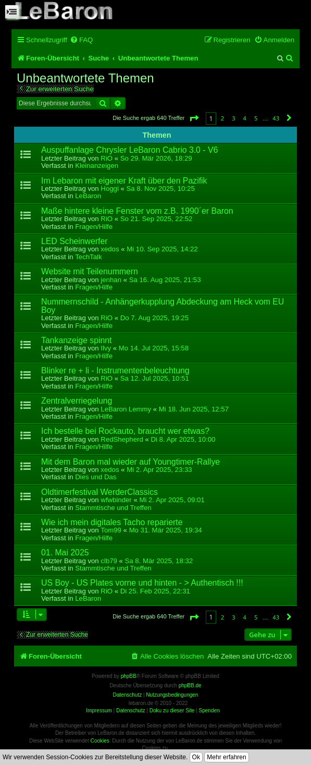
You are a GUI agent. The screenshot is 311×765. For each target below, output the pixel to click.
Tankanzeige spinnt (76, 340)
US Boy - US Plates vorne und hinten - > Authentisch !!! (142, 582)
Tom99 (111, 530)
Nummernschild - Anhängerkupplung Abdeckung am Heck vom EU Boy (162, 305)
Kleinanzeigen (96, 165)
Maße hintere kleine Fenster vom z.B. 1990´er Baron (137, 211)
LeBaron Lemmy (126, 409)
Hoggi (109, 188)
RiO (107, 158)
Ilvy (106, 348)
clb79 (109, 561)
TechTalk (88, 257)
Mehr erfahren (226, 757)
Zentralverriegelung (76, 400)
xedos (110, 249)
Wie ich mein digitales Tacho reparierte (112, 522)
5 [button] (255, 118)
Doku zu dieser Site (172, 710)
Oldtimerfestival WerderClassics (99, 492)
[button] (194, 118)
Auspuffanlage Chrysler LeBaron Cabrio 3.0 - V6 (129, 149)
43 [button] (275, 118)
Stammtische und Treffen (113, 508)
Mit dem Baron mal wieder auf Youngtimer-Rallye (130, 461)
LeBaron (88, 196)
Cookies (100, 741)
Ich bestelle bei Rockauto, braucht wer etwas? (125, 431)
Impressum (98, 710)
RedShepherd (122, 439)
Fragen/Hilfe (94, 226)
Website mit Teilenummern (89, 271)
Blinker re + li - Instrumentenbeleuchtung (115, 370)
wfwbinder (116, 500)
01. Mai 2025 (65, 552)
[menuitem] (81, 39)
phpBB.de (190, 685)
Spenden (209, 710)
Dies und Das (95, 477)
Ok (196, 757)
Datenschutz (130, 710)
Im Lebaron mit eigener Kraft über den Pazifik (124, 180)
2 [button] (222, 118)
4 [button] (244, 118)
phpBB (128, 676)
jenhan (111, 280)
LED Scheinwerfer (74, 241)
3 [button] (233, 118)
